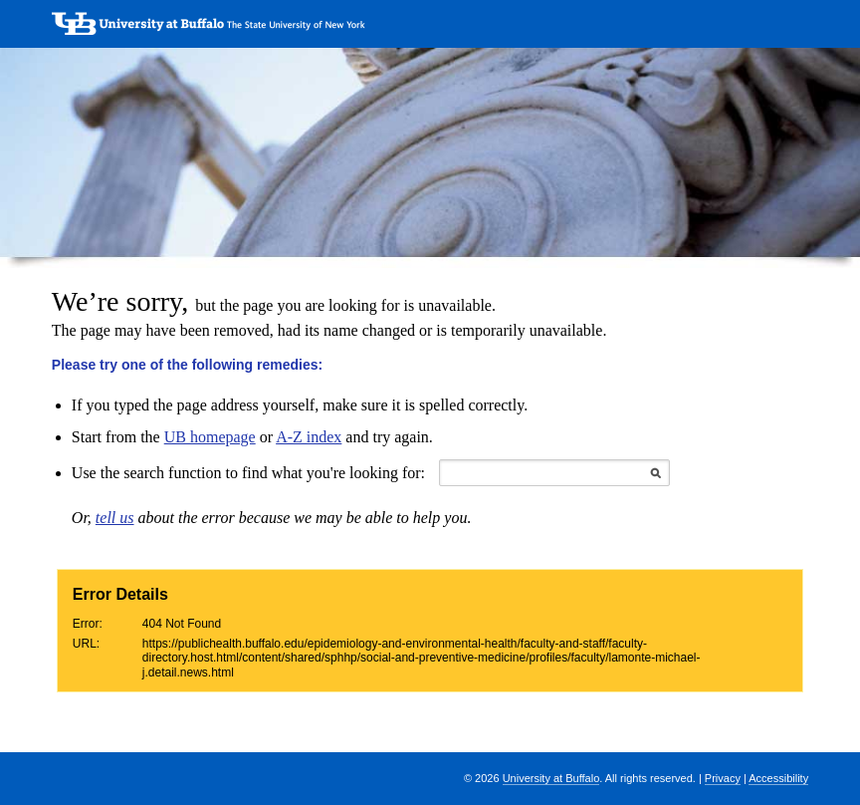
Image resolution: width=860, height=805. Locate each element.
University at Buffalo (551, 778)
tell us (115, 517)
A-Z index (308, 436)
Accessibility (778, 778)
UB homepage (210, 436)
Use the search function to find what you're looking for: (248, 472)
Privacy (723, 778)
